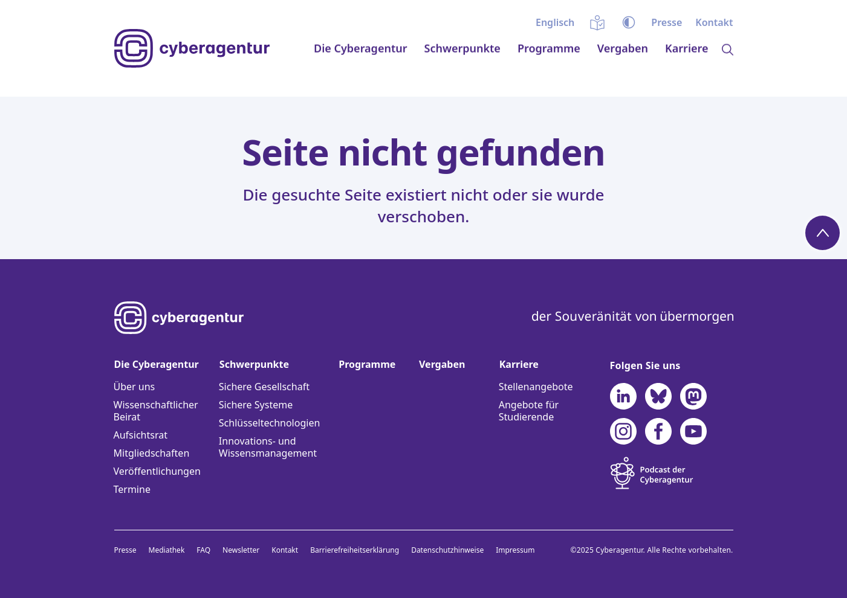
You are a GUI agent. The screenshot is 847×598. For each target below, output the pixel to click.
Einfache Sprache (597, 22)
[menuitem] (555, 22)
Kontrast (629, 22)
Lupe (727, 78)
